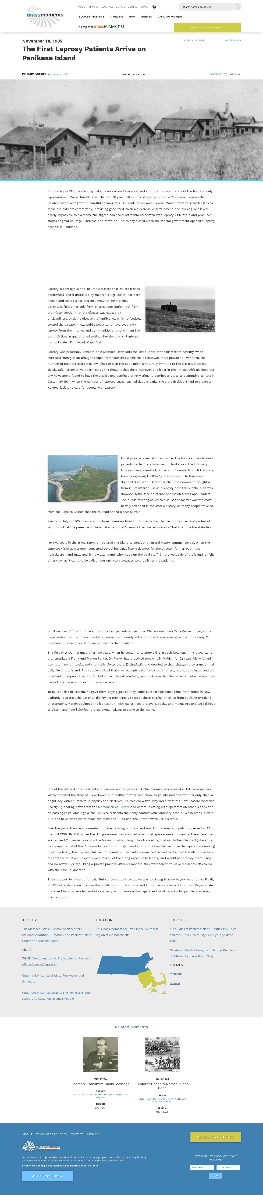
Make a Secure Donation (47, 1176)
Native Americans (177, 1098)
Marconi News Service (114, 807)
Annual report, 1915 (58, 74)
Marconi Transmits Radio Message (100, 1084)
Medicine (176, 974)
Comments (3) (218, 74)
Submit (215, 1175)
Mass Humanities (60, 1157)
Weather (101, 1097)
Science (175, 983)
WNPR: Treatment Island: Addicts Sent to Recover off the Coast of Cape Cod (56, 961)
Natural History (162, 1101)
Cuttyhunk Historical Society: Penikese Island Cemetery (53, 978)
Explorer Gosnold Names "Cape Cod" (162, 1086)
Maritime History (118, 1094)
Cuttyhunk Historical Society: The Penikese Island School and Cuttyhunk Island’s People (56, 996)
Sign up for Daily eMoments (207, 27)
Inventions (101, 1094)
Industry (87, 1094)
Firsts (77, 1094)
